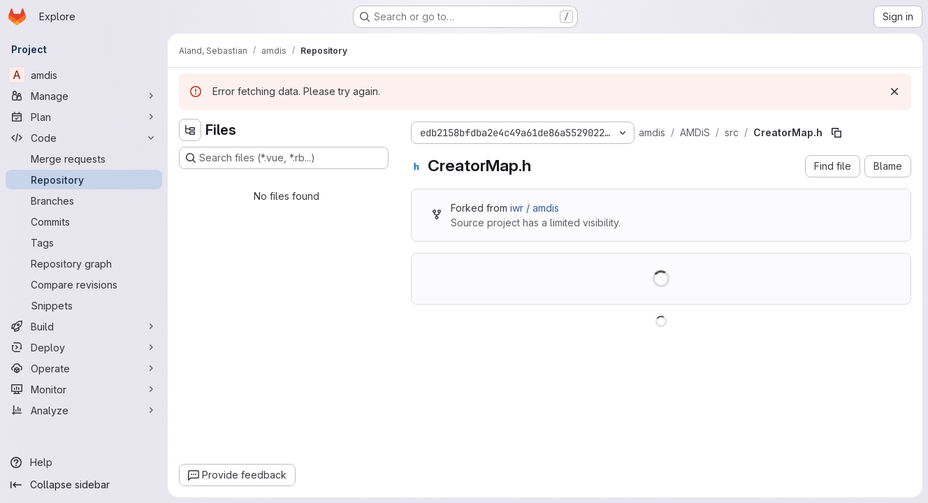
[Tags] (84, 242)
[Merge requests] (84, 158)
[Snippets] (84, 305)
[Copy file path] (836, 133)
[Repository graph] (84, 263)
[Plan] (84, 116)
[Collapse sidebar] (84, 485)
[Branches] (84, 200)
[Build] (84, 326)
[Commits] (84, 221)
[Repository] (84, 179)
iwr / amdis (534, 208)
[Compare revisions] (84, 284)
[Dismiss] (894, 91)
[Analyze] (84, 410)
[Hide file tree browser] (190, 130)
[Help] (84, 462)
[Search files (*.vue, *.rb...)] (284, 158)
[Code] (84, 137)
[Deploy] (84, 347)
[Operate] (84, 368)
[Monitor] (84, 389)
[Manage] (84, 95)
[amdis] (84, 75)
